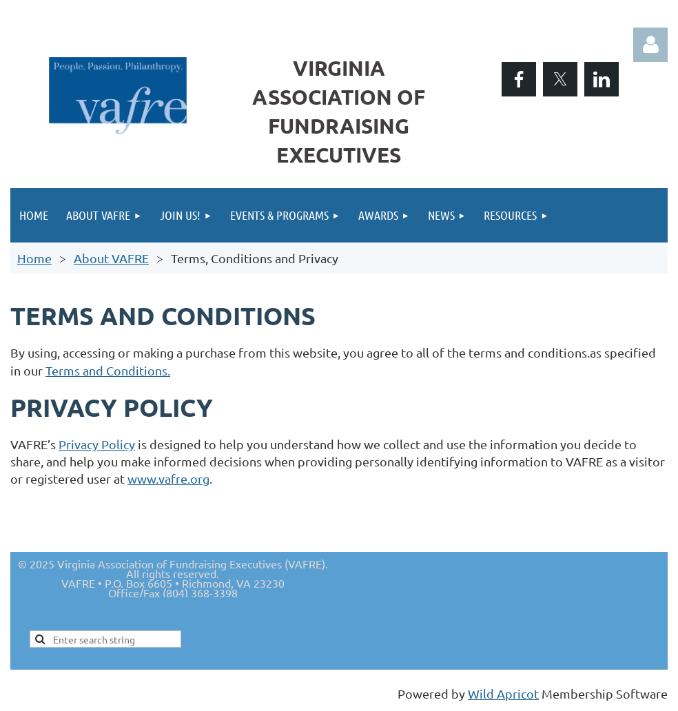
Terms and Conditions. (107, 370)
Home (34, 258)
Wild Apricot (503, 693)
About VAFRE (111, 258)
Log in (650, 45)
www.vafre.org (168, 478)
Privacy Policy (97, 444)
